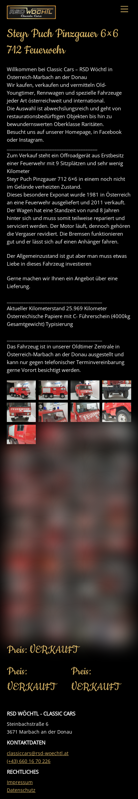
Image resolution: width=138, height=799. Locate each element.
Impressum (20, 782)
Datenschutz (21, 790)
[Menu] (124, 9)
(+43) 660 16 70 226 (28, 761)
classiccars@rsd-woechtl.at (37, 753)
